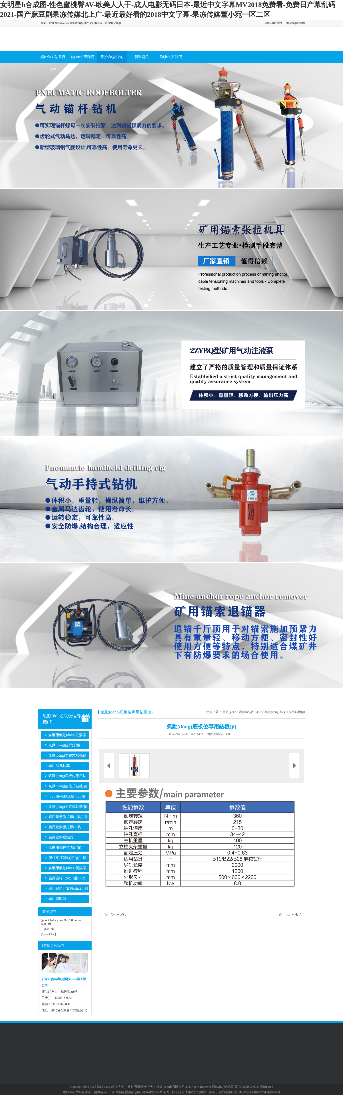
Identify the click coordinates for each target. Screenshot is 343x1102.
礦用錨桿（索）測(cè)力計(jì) (67, 879)
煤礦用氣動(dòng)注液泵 (67, 735)
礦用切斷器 (57, 899)
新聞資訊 (141, 57)
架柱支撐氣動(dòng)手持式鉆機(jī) (67, 859)
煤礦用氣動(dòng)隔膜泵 (67, 868)
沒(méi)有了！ (295, 914)
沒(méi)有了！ (120, 914)
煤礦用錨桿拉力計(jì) (64, 847)
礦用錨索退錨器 (60, 837)
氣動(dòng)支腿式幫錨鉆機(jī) (67, 756)
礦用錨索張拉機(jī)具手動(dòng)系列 (68, 818)
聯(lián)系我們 (273, 22)
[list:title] (50, 929)
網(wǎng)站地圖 (295, 22)
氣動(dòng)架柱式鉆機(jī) (67, 786)
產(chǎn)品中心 (112, 57)
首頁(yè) (228, 712)
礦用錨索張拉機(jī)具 (64, 827)
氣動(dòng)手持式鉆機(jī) (67, 806)
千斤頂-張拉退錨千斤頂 (66, 796)
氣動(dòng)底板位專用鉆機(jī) (67, 777)
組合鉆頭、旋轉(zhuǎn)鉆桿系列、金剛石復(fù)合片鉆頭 (68, 889)
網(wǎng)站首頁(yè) (52, 63)
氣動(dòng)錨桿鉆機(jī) (66, 745)
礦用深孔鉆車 (59, 766)
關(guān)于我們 (82, 57)
